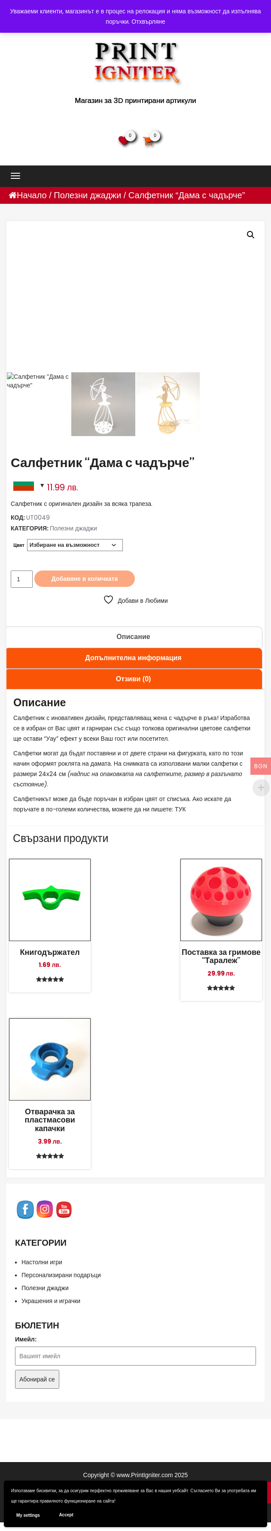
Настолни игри (41, 1262)
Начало (32, 195)
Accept (66, 1514)
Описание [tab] (133, 636)
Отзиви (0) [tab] (133, 679)
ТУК (180, 809)
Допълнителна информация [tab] (133, 657)
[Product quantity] (22, 579)
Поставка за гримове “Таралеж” (221, 956)
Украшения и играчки (50, 1300)
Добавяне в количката (85, 578)
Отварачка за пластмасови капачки (49, 1120)
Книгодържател (50, 952)
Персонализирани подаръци (61, 1275)
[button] (251, 235)
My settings (28, 1515)
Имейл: (26, 1339)
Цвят (18, 545)
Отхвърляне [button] (148, 21)
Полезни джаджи (87, 195)
